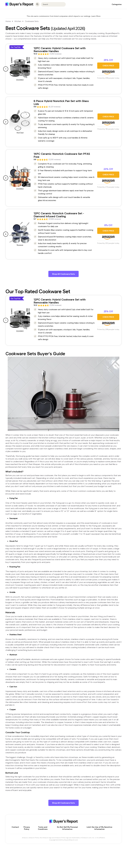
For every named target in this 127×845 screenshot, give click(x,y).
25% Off (108, 60)
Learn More (95, 16)
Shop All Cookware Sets (63, 273)
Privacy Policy (27, 827)
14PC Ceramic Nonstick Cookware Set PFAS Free (62, 155)
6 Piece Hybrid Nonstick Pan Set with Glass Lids (61, 102)
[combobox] (52, 4)
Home (8, 21)
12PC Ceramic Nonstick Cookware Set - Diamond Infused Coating (59, 215)
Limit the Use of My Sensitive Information (99, 827)
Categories (117, 4)
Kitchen (18, 21)
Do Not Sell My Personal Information (67, 827)
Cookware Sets (32, 21)
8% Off (108, 225)
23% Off (108, 169)
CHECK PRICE (108, 65)
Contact (15, 826)
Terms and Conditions (43, 827)
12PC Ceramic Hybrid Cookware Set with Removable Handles (60, 49)
